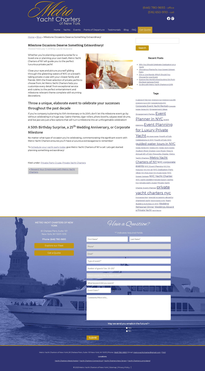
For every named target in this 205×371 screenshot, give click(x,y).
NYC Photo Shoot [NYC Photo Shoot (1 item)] (147, 173)
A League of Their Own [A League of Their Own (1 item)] (143, 100)
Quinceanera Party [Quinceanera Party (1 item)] (142, 197)
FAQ (134, 30)
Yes (129, 328)
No (129, 331)
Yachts (66, 30)
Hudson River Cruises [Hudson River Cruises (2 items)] (146, 151)
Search (142, 48)
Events (77, 30)
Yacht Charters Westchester (66, 361)
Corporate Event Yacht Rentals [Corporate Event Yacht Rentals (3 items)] (152, 106)
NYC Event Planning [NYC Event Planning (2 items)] (154, 166)
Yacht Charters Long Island (139, 361)
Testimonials (114, 30)
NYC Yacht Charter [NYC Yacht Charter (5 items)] (160, 176)
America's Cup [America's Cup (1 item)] (157, 100)
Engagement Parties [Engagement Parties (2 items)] (145, 114)
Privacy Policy (124, 367)
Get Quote (145, 30)
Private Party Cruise (51, 163)
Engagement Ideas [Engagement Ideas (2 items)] (158, 109)
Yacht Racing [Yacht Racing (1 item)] (156, 210)
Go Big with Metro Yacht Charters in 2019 (156, 85)
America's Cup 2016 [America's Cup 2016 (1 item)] (168, 100)
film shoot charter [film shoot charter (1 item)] (153, 136)
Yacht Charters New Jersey (115, 361)
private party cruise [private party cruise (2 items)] (148, 183)
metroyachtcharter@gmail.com (147, 352)
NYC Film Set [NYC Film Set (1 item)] (148, 170)
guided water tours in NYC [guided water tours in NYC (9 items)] (155, 144)
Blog (126, 30)
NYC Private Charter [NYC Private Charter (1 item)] (160, 173)
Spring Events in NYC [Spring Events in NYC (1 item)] (158, 201)
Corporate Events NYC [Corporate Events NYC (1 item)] (158, 103)
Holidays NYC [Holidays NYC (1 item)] (154, 148)
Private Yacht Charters (74, 163)
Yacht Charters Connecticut (91, 361)
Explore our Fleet (54, 245)
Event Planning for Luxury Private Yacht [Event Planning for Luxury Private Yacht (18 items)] (154, 130)
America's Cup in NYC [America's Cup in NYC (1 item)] (143, 103)
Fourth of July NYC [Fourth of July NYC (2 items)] (162, 140)
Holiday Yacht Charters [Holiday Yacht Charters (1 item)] (166, 148)
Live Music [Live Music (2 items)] (161, 151)
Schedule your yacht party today (48, 147)
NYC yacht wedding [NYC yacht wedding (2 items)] (145, 180)
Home (57, 30)
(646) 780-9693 (154, 7)
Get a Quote (54, 253)
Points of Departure (94, 30)
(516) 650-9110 (158, 12)
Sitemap (113, 367)
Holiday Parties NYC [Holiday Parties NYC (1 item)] (142, 148)
